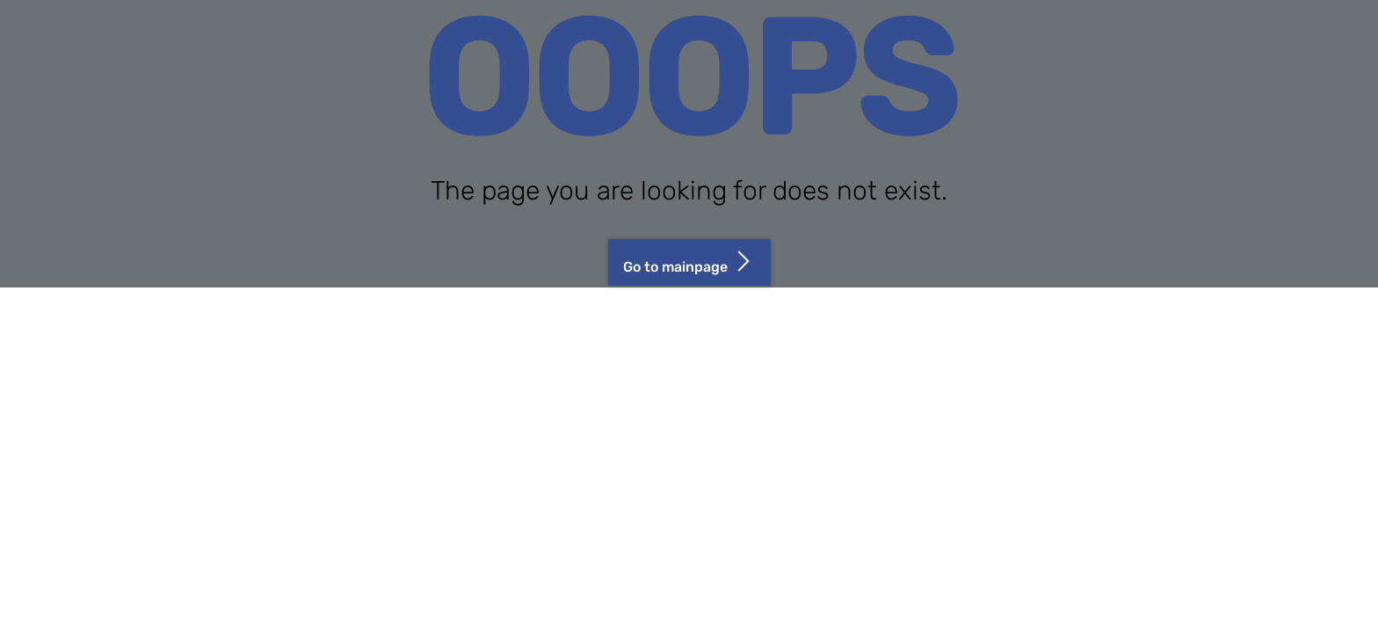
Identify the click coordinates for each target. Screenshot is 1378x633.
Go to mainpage (689, 261)
